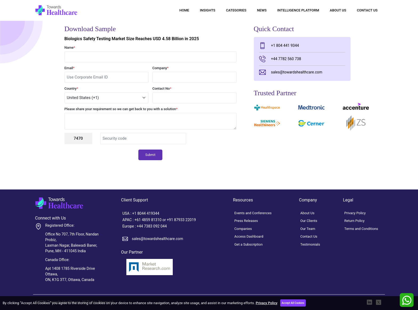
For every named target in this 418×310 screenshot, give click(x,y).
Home (184, 10)
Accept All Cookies (293, 302)
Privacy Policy (266, 303)
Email (70, 68)
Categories (236, 10)
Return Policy (354, 221)
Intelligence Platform (298, 10)
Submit (150, 155)
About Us (338, 10)
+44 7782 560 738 (280, 59)
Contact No (161, 88)
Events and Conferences (253, 213)
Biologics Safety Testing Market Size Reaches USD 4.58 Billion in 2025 (132, 38)
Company (160, 68)
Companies (243, 229)
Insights (207, 10)
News (262, 10)
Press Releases (246, 221)
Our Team (307, 229)
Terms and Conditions (361, 229)
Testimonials (310, 244)
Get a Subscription (248, 244)
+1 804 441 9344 (279, 45)
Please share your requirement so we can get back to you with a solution (121, 109)
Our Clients (308, 221)
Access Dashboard (248, 236)
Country (71, 88)
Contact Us (367, 10)
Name (70, 47)
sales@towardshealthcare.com (290, 72)
